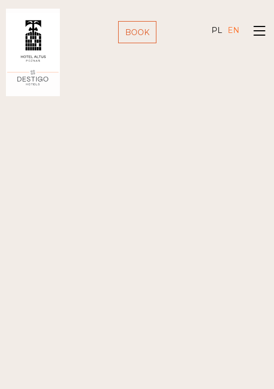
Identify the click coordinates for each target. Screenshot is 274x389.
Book (137, 32)
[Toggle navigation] (259, 32)
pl (216, 30)
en (233, 30)
